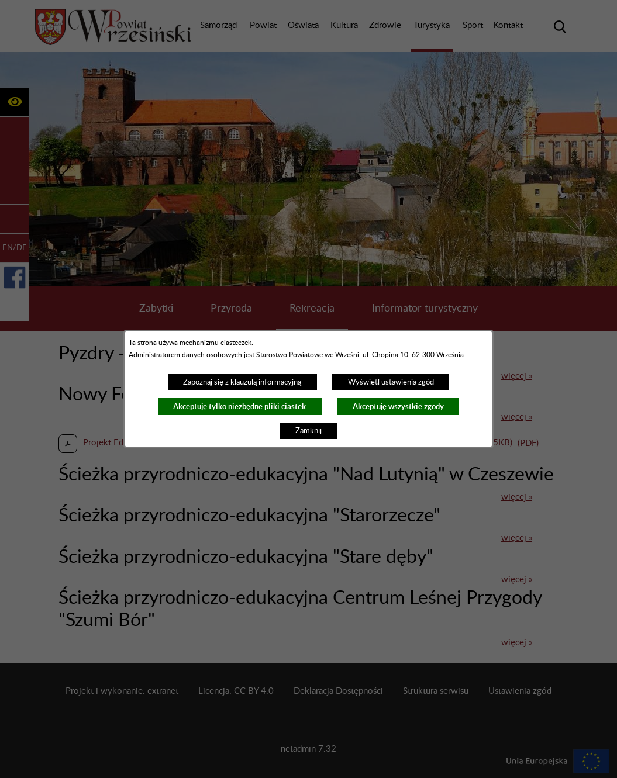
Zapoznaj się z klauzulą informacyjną (242, 382)
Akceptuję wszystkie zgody (398, 406)
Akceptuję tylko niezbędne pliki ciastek (239, 406)
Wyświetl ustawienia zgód (391, 382)
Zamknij (308, 431)
